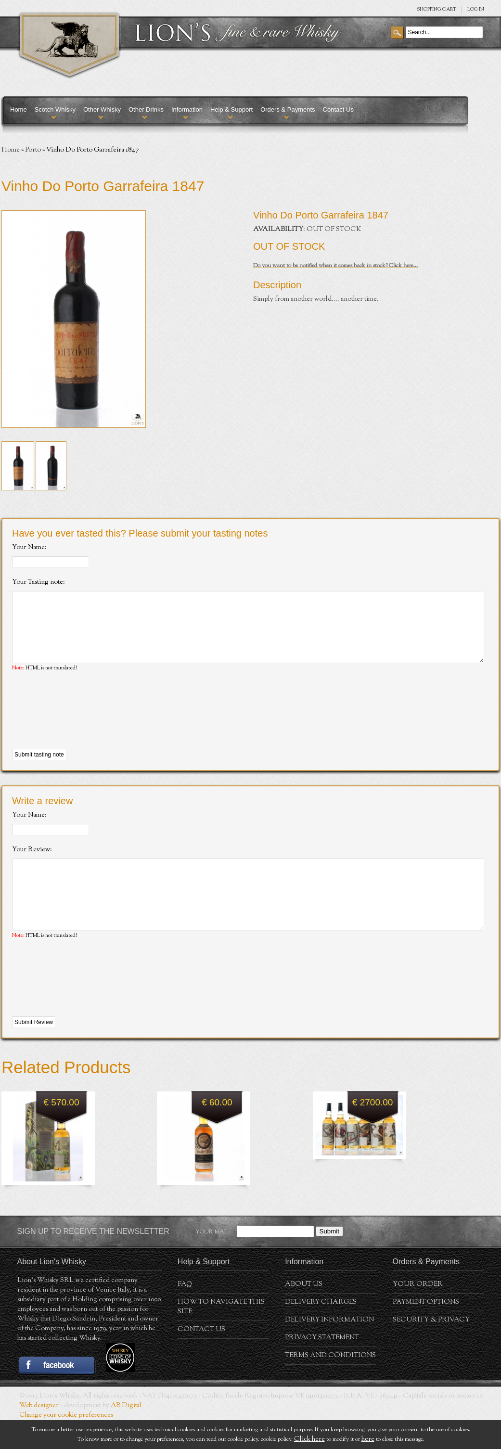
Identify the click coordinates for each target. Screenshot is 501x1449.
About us (303, 1313)
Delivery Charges (321, 1331)
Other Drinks (146, 109)
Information (187, 109)
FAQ (185, 1313)
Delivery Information (329, 1349)
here (367, 1439)
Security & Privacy (431, 1349)
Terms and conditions (330, 1384)
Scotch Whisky (55, 109)
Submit (329, 1260)
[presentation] (85, 725)
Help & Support (231, 109)
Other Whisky (102, 109)
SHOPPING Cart (436, 9)
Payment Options (426, 1331)
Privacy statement (322, 1367)
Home (18, 109)
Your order (418, 1313)
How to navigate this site (221, 1336)
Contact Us (338, 109)
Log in (475, 9)
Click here (309, 1439)
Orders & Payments (287, 109)
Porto (33, 150)
